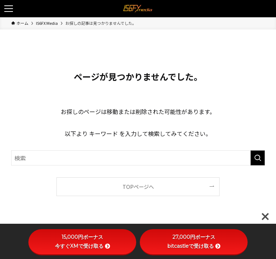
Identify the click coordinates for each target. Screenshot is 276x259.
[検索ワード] (138, 157)
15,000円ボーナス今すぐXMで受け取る (82, 241)
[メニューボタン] (8, 8)
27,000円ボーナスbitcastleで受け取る (193, 241)
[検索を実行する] (257, 157)
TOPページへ (138, 186)
